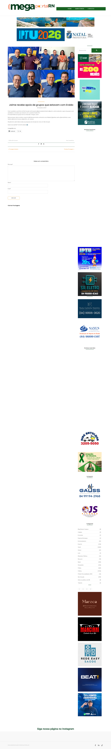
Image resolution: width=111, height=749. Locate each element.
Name (9, 182)
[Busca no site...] (85, 50)
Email (9, 188)
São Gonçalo (15, 140)
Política (10, 140)
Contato (91, 9)
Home (70, 9)
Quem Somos (79, 9)
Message (10, 164)
